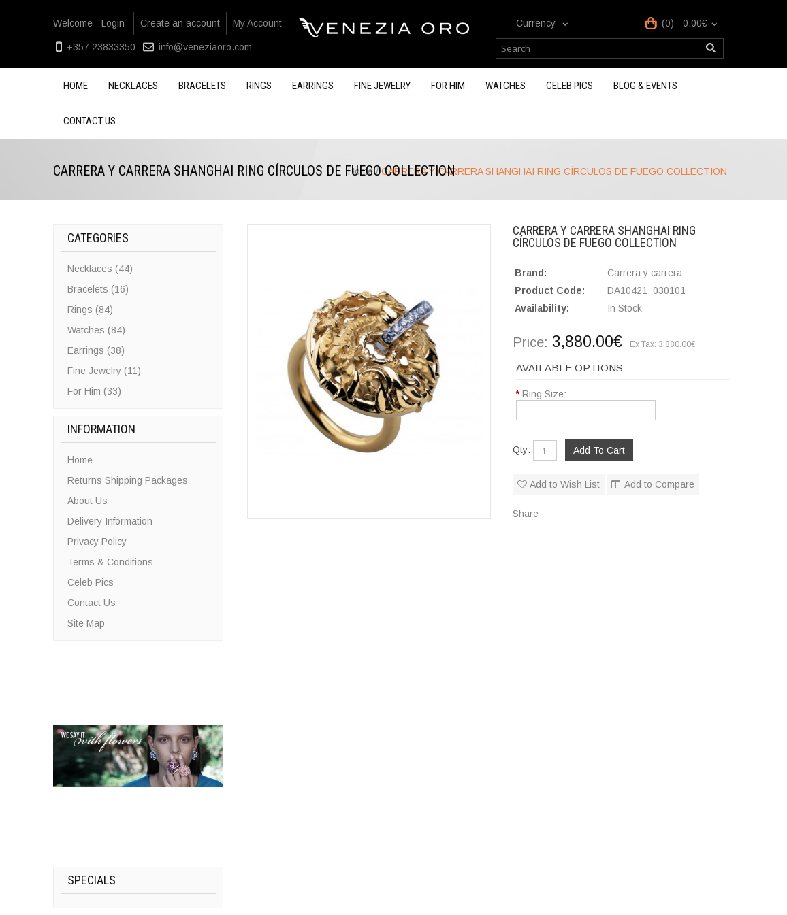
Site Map (86, 623)
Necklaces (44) (100, 268)
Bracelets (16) (98, 289)
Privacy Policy (97, 541)
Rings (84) (90, 309)
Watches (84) (96, 330)
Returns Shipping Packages (127, 480)
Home (75, 86)
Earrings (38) (96, 350)
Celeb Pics (569, 86)
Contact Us (91, 602)
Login (113, 23)
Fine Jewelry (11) (104, 370)
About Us (87, 500)
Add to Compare (659, 484)
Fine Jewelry (382, 86)
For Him (448, 86)
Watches (505, 86)
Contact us (89, 121)
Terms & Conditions (110, 561)
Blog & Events (645, 86)
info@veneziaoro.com (205, 46)
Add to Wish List (565, 484)
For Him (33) (94, 391)
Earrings (313, 86)
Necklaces (133, 86)
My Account (257, 23)
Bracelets (202, 86)
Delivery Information (109, 521)
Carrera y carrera (644, 272)
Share (526, 513)
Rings (259, 86)
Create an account (180, 23)
